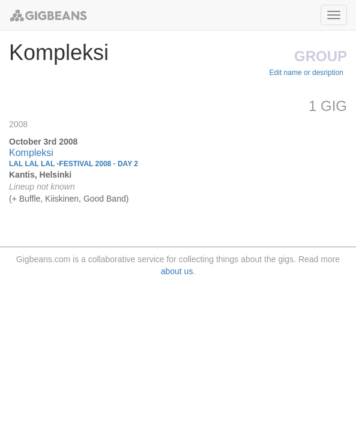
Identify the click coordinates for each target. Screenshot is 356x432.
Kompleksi (31, 153)
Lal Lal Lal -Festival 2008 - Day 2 (73, 164)
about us (177, 271)
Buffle (30, 198)
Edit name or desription (306, 72)
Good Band (104, 198)
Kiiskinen (62, 198)
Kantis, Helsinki (40, 174)
